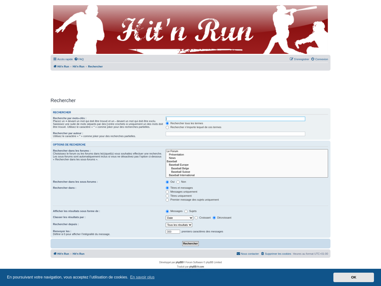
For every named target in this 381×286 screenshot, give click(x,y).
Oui (170, 181)
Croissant (203, 217)
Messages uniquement (181, 191)
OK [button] (353, 277)
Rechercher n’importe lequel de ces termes (193, 127)
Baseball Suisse (247, 172)
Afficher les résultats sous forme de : (76, 211)
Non (181, 181)
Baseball (247, 161)
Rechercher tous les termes (184, 123)
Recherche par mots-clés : (70, 118)
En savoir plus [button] (142, 277)
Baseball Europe (247, 165)
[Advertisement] (190, 82)
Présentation (247, 154)
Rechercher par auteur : (68, 133)
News (247, 158)
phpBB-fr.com (196, 266)
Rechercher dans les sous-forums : (75, 181)
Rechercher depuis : (66, 224)
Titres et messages (179, 187)
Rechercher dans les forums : (72, 150)
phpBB (179, 262)
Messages (174, 211)
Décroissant (222, 217)
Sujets (190, 211)
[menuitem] (79, 59)
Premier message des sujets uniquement (192, 199)
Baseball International (247, 175)
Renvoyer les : (62, 231)
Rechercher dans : (64, 187)
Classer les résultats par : (69, 217)
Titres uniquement (179, 195)
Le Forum (247, 151)
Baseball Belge (247, 168)
